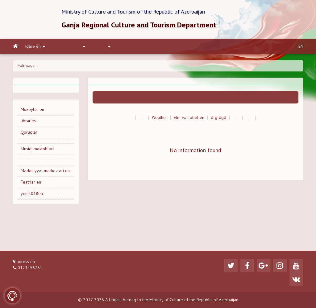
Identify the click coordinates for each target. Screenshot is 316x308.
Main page (26, 66)
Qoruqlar (29, 132)
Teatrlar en (31, 182)
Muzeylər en (32, 109)
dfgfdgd (218, 118)
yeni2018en (32, 194)
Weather (159, 118)
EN (300, 46)
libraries (28, 121)
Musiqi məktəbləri (37, 149)
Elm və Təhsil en (189, 118)
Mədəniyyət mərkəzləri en (45, 171)
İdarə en (35, 46)
